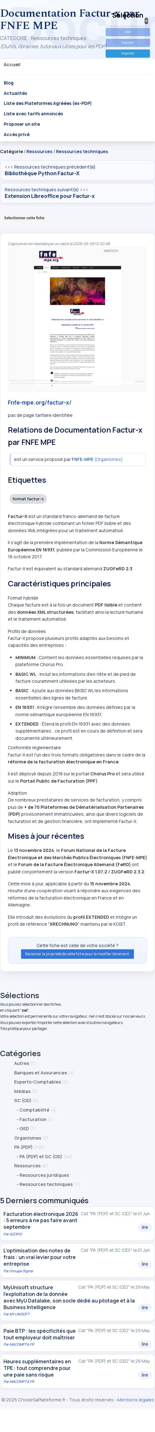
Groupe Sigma (21, 1270)
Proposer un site (22, 124)
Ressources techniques (82, 151)
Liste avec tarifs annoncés (33, 114)
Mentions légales (135, 1400)
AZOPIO (15, 1234)
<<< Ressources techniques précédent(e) (77, 170)
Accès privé (17, 134)
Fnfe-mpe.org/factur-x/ (40, 402)
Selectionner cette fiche (24, 218)
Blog (9, 82)
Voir (127, 32)
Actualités (15, 93)
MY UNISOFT (19, 1314)
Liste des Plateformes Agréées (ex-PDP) (48, 103)
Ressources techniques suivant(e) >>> (77, 193)
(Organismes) (97, 459)
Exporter (128, 43)
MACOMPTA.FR (21, 1344)
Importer (127, 53)
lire (145, 1227)
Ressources (39, 151)
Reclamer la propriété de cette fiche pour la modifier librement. (77, 954)
